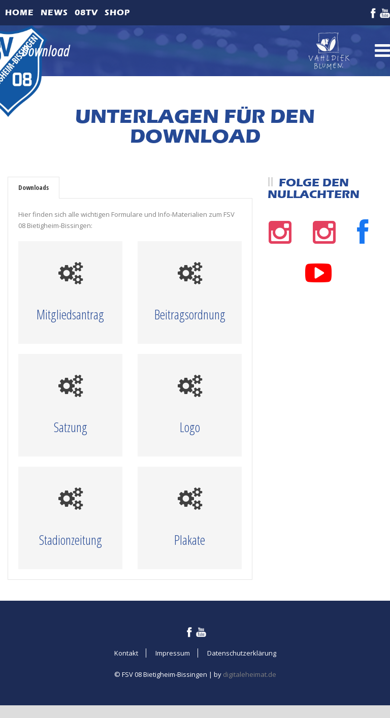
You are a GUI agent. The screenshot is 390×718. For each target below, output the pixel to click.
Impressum (172, 653)
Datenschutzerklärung (241, 653)
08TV (86, 12)
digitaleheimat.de (249, 674)
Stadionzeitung (70, 540)
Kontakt (126, 653)
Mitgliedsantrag (70, 314)
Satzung (70, 427)
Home (19, 12)
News (54, 12)
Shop (117, 12)
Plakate (189, 540)
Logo (190, 427)
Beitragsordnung (189, 314)
